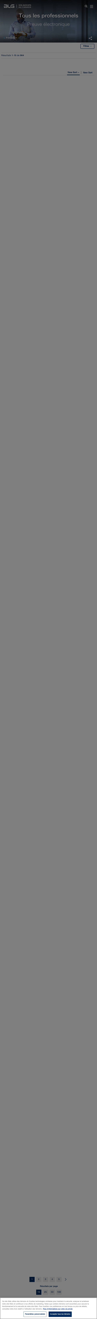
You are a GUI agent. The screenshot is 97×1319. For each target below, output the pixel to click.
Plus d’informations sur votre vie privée (57, 1309)
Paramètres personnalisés (35, 1314)
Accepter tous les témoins (60, 1314)
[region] (48, 1308)
